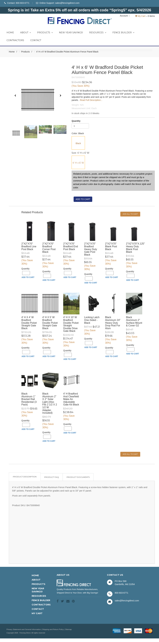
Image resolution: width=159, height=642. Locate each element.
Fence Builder (123, 33)
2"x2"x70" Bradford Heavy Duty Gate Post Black (90, 249)
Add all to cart (130, 214)
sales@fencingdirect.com (67, 3)
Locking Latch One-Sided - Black (92, 320)
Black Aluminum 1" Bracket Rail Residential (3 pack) (29, 399)
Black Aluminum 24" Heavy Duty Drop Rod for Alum (112, 323)
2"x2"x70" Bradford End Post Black (70, 247)
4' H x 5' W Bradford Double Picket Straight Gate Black (50, 323)
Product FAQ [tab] (51, 477)
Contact (35, 40)
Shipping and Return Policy (51, 630)
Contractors (15, 40)
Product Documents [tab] (78, 477)
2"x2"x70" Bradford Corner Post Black (49, 248)
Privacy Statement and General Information (23, 630)
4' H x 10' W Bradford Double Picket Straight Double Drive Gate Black (71, 324)
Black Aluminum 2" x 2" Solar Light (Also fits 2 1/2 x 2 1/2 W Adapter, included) (49, 404)
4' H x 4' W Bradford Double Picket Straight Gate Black (29, 323)
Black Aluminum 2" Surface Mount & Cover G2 (134, 321)
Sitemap (66, 630)
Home (10, 33)
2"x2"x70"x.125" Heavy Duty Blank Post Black (135, 248)
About (25, 33)
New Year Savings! (71, 33)
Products (45, 33)
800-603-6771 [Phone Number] (22, 3)
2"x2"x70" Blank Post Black (111, 247)
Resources (97, 33)
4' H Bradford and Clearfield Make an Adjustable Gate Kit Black (71, 399)
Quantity (76, 121)
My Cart (140, 16)
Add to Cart (28, 278)
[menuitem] (10, 32)
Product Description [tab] (24, 477)
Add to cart (83, 199)
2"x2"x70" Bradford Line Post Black (28, 247)
